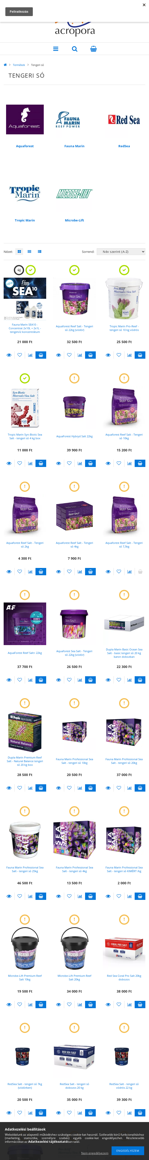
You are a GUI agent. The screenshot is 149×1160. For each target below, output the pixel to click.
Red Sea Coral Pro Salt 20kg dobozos (124, 977)
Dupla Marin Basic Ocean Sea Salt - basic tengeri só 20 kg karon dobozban (124, 653)
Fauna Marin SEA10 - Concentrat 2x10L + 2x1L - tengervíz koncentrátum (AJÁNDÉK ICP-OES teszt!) (25, 330)
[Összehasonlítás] (30, 355)
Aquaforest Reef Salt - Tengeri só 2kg (25, 544)
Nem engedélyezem (94, 1153)
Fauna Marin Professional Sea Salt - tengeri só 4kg (74, 869)
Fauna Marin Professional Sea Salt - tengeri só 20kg (124, 761)
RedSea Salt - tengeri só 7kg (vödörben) (25, 1085)
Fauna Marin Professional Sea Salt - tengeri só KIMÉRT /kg (124, 869)
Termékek (19, 65)
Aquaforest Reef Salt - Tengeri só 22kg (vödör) (74, 328)
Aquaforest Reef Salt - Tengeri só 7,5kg (124, 544)
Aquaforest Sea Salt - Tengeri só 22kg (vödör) (74, 653)
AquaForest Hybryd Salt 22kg (74, 436)
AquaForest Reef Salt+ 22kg (25, 653)
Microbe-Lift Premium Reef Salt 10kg (25, 977)
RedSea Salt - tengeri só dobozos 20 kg (74, 1085)
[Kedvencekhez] (20, 355)
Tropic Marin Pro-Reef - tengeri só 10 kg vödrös (124, 328)
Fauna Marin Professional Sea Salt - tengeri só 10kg (74, 761)
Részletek (9, 355)
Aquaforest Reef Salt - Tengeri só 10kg (124, 436)
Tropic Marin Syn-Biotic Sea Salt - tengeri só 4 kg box (25, 436)
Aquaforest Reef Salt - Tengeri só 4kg (74, 544)
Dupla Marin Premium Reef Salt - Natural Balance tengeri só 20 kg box (25, 761)
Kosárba (40, 355)
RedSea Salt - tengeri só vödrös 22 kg (124, 1085)
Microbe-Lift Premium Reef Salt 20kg (74, 977)
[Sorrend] (121, 251)
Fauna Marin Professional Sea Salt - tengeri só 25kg (25, 869)
